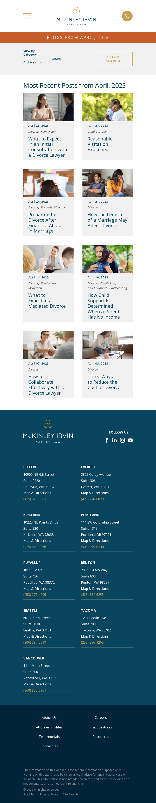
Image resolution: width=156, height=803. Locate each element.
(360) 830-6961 (34, 690)
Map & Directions (37, 492)
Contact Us (49, 746)
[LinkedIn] (114, 440)
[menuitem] (29, 794)
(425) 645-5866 (34, 546)
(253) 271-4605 (34, 594)
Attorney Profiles (49, 727)
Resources (101, 736)
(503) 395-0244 (92, 546)
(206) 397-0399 (34, 642)
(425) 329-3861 (34, 499)
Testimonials (49, 736)
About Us (49, 717)
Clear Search (113, 58)
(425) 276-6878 (92, 499)
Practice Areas (100, 727)
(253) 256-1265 (92, 642)
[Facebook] (106, 440)
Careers (101, 717)
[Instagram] (122, 440)
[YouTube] (130, 440)
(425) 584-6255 (92, 594)
